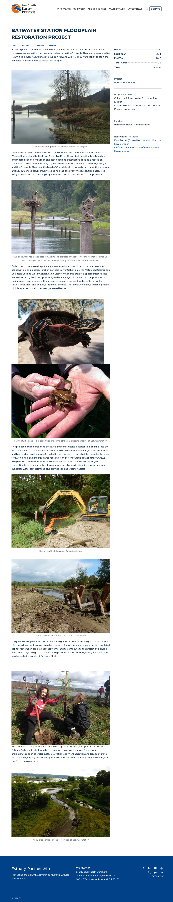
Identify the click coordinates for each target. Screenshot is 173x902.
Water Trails (117, 9)
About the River (97, 9)
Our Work (79, 9)
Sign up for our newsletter (156, 874)
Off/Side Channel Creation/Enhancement (136, 147)
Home (13, 45)
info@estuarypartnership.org (91, 872)
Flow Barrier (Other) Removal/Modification (137, 140)
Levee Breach (121, 144)
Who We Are (64, 9)
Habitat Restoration (46, 45)
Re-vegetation (122, 151)
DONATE (155, 9)
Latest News (134, 9)
